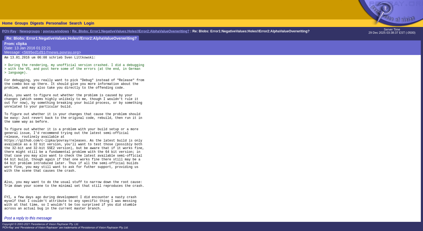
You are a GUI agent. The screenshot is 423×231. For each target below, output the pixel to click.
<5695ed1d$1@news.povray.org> (51, 52)
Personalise (56, 23)
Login (89, 23)
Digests (37, 23)
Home (7, 23)
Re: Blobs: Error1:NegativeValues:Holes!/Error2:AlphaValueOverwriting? (130, 31)
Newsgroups (29, 31)
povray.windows (56, 31)
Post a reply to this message (28, 218)
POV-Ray (9, 31)
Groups (21, 23)
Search (75, 23)
